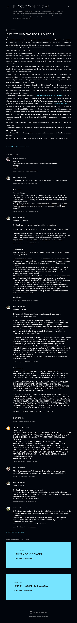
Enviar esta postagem (22, 147)
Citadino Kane (17, 158)
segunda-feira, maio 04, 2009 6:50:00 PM (25, 527)
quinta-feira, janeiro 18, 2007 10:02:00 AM (26, 211)
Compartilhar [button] (10, 147)
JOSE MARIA (17, 177)
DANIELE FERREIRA (19, 427)
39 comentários (28, 558)
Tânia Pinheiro (17, 467)
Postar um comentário (15, 532)
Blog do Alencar (31, 6)
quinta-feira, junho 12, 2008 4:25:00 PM (25, 461)
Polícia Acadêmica (18, 508)
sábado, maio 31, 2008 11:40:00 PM (24, 421)
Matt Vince (45, 616)
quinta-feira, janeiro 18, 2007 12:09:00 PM (26, 243)
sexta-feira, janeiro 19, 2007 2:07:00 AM (25, 300)
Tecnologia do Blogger (38, 612)
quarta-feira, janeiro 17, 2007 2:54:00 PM (25, 171)
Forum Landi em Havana (31, 586)
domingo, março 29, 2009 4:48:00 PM (24, 501)
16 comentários (28, 590)
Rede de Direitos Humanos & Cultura (49, 96)
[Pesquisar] (69, 6)
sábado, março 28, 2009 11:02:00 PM (24, 476)
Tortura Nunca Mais (60, 104)
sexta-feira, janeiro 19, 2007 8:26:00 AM (25, 362)
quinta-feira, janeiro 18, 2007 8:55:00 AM (25, 183)
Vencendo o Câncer (28, 554)
